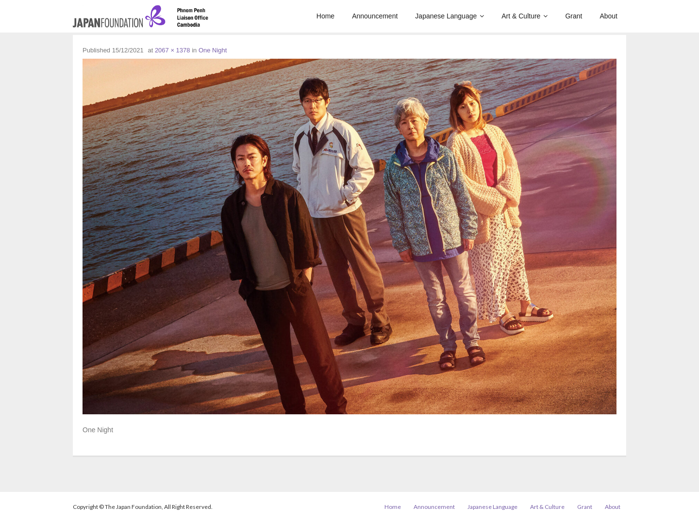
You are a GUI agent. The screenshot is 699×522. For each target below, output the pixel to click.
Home (392, 506)
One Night (213, 50)
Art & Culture (547, 506)
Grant (584, 506)
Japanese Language (492, 506)
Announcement (434, 506)
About (612, 506)
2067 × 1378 (172, 50)
